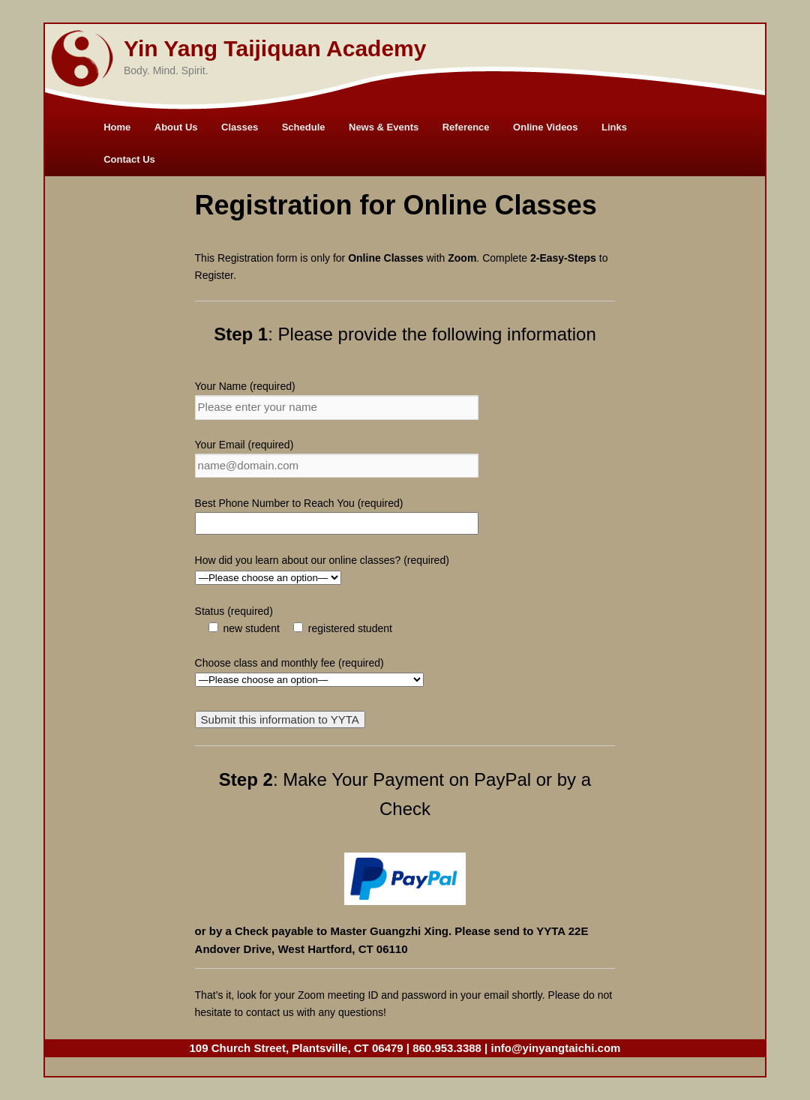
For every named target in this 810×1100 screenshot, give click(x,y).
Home (117, 127)
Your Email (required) (244, 445)
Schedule (304, 127)
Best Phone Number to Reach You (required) (299, 503)
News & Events (383, 127)
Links (614, 127)
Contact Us (129, 159)
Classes (239, 127)
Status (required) (234, 611)
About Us (176, 127)
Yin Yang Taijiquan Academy (275, 48)
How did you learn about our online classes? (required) (322, 560)
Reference (466, 127)
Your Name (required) (245, 386)
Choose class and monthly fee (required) (289, 663)
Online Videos (545, 127)
